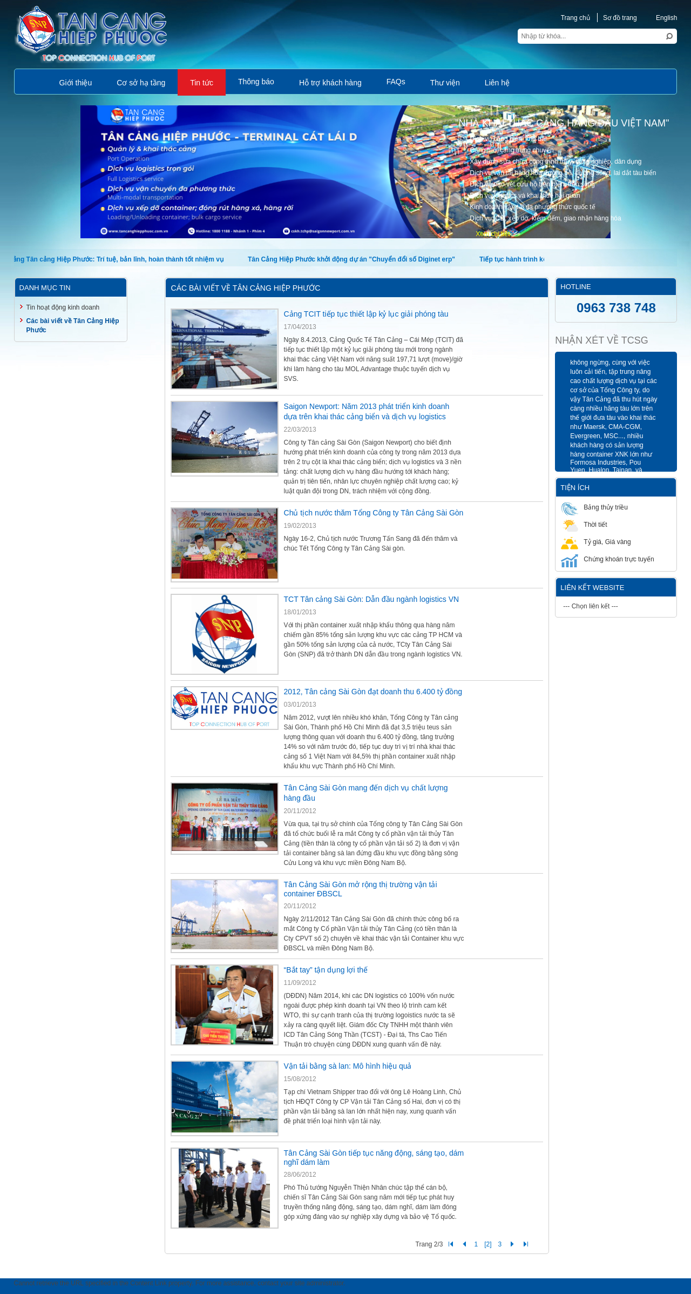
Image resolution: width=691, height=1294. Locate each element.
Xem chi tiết (493, 234)
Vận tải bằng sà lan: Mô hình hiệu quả (348, 1066)
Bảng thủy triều (594, 507)
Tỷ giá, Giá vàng (596, 541)
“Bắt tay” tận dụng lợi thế (326, 970)
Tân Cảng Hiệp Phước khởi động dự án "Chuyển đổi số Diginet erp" (355, 259)
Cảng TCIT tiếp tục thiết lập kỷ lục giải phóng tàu (366, 314)
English (660, 18)
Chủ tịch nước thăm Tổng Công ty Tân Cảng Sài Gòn (374, 512)
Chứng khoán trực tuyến (607, 559)
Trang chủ (575, 18)
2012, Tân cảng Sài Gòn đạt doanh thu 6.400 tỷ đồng (373, 691)
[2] (487, 1244)
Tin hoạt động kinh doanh (63, 307)
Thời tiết (584, 524)
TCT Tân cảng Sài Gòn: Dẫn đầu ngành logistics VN (371, 599)
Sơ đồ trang (620, 18)
